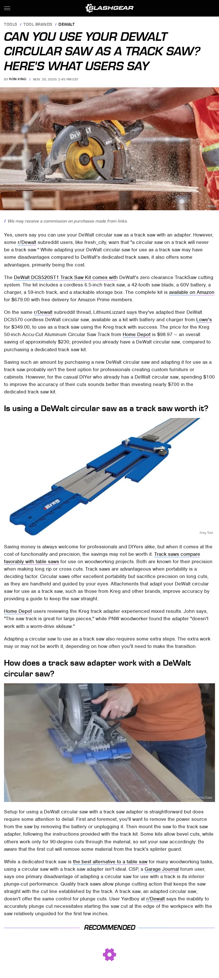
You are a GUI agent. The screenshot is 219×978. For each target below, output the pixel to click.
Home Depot (137, 334)
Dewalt (66, 25)
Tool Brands (37, 25)
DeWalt (211, 206)
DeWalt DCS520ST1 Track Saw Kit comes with (66, 277)
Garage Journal (162, 869)
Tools (10, 25)
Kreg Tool (205, 532)
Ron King (17, 79)
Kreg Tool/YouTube (199, 797)
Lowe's (204, 319)
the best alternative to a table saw (110, 861)
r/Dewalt (27, 242)
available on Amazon (191, 292)
